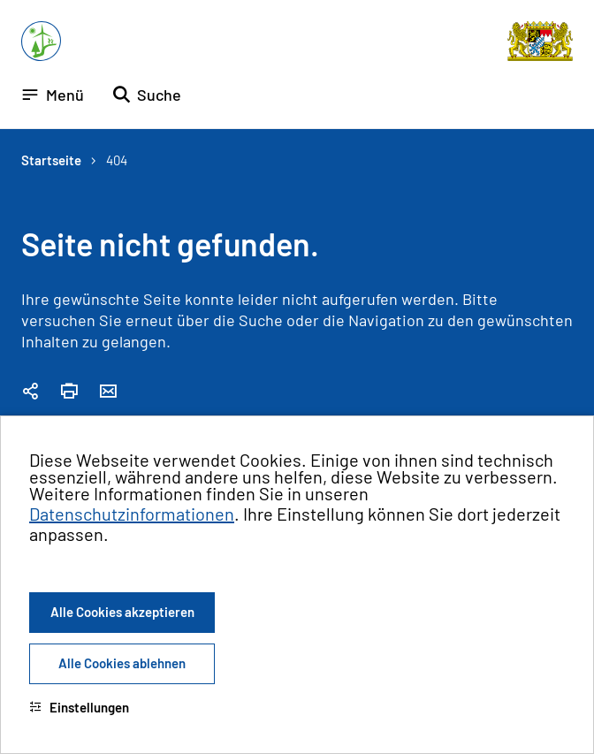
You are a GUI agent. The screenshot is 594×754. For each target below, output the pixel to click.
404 (116, 160)
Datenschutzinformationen (131, 513)
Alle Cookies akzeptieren (122, 612)
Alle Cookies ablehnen (122, 663)
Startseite (51, 160)
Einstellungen (79, 707)
